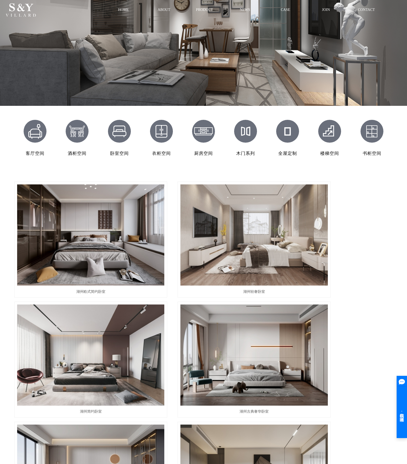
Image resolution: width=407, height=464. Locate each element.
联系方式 (348, 386)
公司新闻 (290, 386)
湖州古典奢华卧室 (349, 245)
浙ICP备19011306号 (60, 440)
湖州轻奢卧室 (155, 245)
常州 (225, 440)
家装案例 (231, 394)
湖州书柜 (170, 417)
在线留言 (348, 394)
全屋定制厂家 (160, 434)
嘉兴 (211, 440)
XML (87, 428)
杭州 (190, 440)
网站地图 (68, 428)
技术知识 (290, 401)
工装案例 (231, 386)
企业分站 (53, 428)
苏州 (197, 440)
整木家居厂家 (199, 434)
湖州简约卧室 (252, 245)
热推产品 (139, 440)
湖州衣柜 (170, 409)
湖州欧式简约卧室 (57, 245)
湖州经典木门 (174, 394)
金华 (183, 440)
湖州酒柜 (170, 401)
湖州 (169, 440)
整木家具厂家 (179, 434)
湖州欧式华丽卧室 (154, 320)
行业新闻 (290, 394)
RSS (79, 428)
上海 (176, 440)
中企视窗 (126, 440)
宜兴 (204, 440)
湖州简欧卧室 (57, 320)
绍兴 (232, 440)
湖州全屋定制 (174, 386)
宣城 (218, 440)
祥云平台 (97, 440)
